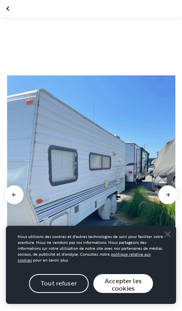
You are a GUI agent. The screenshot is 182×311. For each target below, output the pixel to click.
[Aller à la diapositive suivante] (167, 194)
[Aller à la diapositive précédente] (14, 194)
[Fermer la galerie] (8, 8)
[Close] (167, 239)
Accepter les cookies (123, 289)
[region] (91, 270)
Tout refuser (59, 288)
